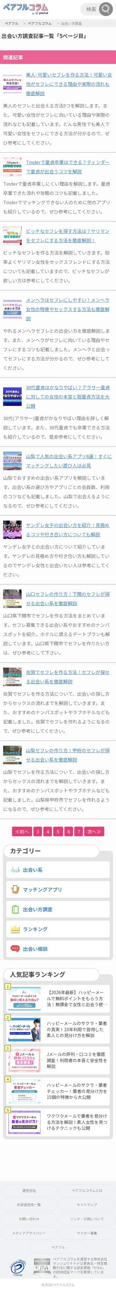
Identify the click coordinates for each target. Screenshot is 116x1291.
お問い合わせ (29, 1218)
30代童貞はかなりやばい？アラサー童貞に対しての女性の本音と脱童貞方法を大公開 (68, 396)
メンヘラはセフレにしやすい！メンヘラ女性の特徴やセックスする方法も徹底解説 (68, 309)
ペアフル (58, 1247)
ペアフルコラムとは (87, 1190)
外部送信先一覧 (29, 1204)
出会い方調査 (38, 909)
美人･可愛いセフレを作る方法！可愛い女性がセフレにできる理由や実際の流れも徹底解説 (69, 83)
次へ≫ (94, 831)
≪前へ (22, 831)
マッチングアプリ (42, 889)
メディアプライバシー (29, 1232)
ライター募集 (87, 1232)
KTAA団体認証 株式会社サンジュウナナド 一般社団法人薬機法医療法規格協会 (42, 1267)
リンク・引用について (87, 1218)
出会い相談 (35, 948)
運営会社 (29, 1190)
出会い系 (33, 869)
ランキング (35, 929)
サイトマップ (87, 1204)
